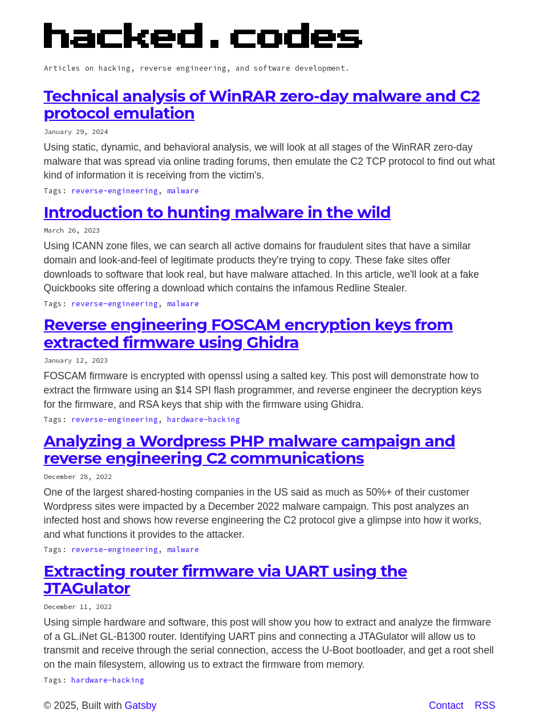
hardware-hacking (203, 419)
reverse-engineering (114, 190)
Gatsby (141, 705)
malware (183, 190)
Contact (446, 705)
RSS (485, 705)
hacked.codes (204, 37)
